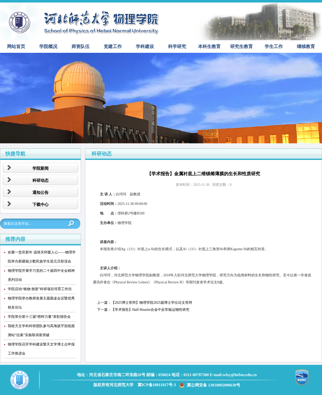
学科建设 (145, 46)
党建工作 (113, 46)
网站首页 (16, 46)
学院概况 (48, 46)
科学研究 (177, 46)
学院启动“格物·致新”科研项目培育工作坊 (40, 289)
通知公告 (40, 192)
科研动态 (40, 180)
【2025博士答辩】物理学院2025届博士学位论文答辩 (151, 302)
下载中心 (40, 204)
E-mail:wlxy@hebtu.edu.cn (233, 375)
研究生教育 (241, 46)
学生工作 (274, 46)
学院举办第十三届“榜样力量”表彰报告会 (39, 317)
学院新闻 (40, 168)
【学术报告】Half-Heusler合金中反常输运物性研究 (150, 310)
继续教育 (306, 46)
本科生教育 (209, 46)
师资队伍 (80, 46)
